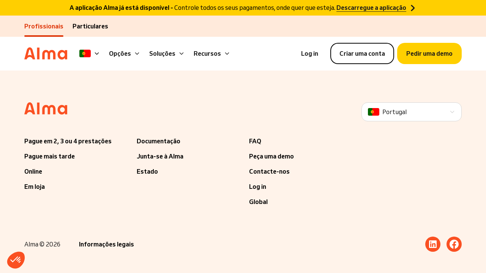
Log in (257, 186)
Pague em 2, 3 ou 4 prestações (68, 141)
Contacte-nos (269, 171)
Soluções (167, 53)
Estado (147, 171)
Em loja (34, 186)
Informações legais (106, 244)
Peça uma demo (271, 156)
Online (33, 171)
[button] (16, 260)
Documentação (158, 141)
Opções (124, 53)
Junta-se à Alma (160, 156)
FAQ (255, 141)
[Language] (89, 53)
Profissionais (43, 26)
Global (258, 202)
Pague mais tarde (49, 156)
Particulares (90, 26)
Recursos (212, 53)
